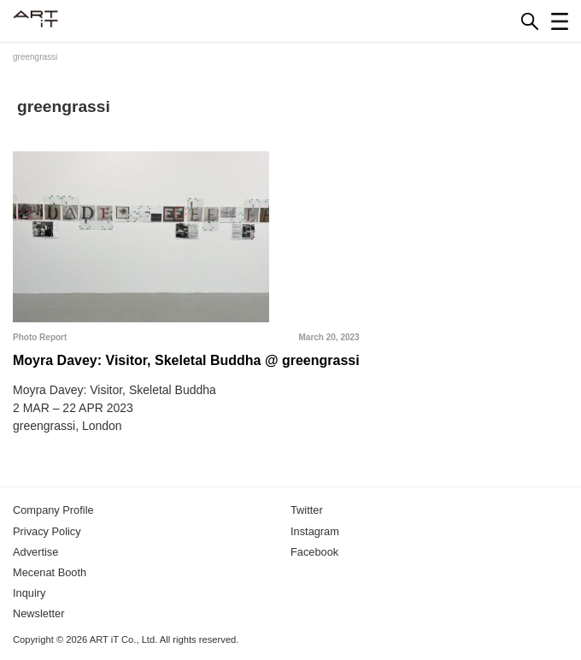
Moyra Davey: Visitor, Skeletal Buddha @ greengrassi (186, 360)
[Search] (529, 21)
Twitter (306, 510)
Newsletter (38, 613)
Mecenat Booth (49, 572)
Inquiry (29, 592)
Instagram (314, 531)
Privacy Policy (47, 531)
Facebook (314, 551)
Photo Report (40, 337)
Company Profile (53, 510)
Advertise (35, 551)
